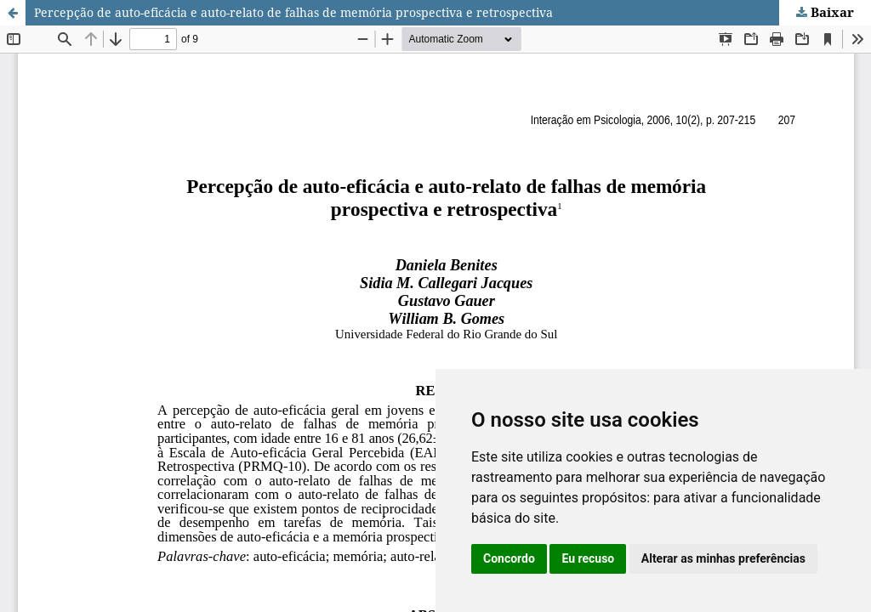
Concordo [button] (509, 558)
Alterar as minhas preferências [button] (723, 558)
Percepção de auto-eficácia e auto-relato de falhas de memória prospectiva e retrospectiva (293, 12)
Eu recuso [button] (587, 558)
